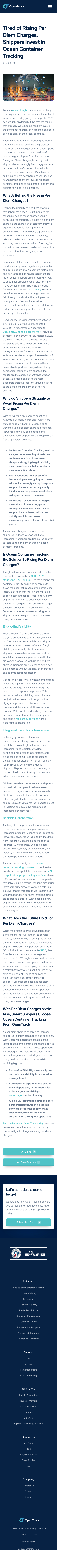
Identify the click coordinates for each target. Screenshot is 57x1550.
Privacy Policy (28, 1541)
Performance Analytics (28, 1327)
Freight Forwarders (28, 1395)
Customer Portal (29, 1321)
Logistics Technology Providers (28, 1423)
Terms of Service (28, 1534)
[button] (50, 6)
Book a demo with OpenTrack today (23, 1123)
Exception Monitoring (28, 1338)
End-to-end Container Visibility (28, 1287)
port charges (33, 331)
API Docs (28, 1443)
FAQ (28, 1466)
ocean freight (20, 110)
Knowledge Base (28, 1454)
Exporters (28, 1417)
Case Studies (28, 1460)
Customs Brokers (28, 1406)
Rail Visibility (28, 1299)
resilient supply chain (28, 718)
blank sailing (34, 289)
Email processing (28, 1375)
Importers (28, 1412)
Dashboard (28, 1364)
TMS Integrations (28, 1369)
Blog (28, 1449)
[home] (13, 6)
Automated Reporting (28, 1333)
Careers (28, 1491)
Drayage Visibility (28, 1304)
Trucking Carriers (28, 1400)
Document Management (28, 1316)
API (28, 1358)
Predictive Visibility (28, 1310)
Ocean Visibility (28, 1293)
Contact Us (28, 1485)
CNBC (42, 950)
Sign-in (28, 1497)
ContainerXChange (14, 331)
